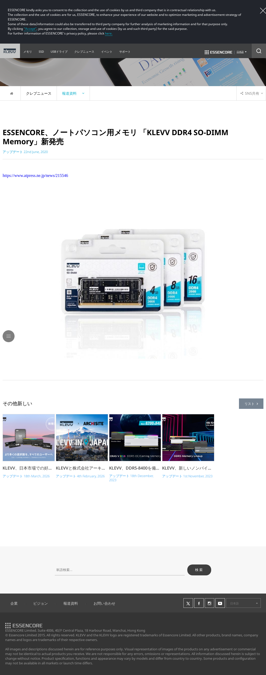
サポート (125, 51)
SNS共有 (250, 93)
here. (108, 33)
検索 (199, 570)
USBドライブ (59, 51)
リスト (251, 403)
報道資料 (70, 603)
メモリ (27, 51)
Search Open (259, 51)
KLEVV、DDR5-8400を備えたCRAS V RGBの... (135, 468)
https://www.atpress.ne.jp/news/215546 (35, 175)
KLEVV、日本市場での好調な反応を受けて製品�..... (29, 468)
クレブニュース (84, 51)
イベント (106, 51)
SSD (41, 51)
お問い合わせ (104, 603)
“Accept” (30, 28)
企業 (14, 603)
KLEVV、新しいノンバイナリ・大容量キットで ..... (188, 468)
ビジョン (40, 603)
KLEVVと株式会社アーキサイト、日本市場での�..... (82, 468)
